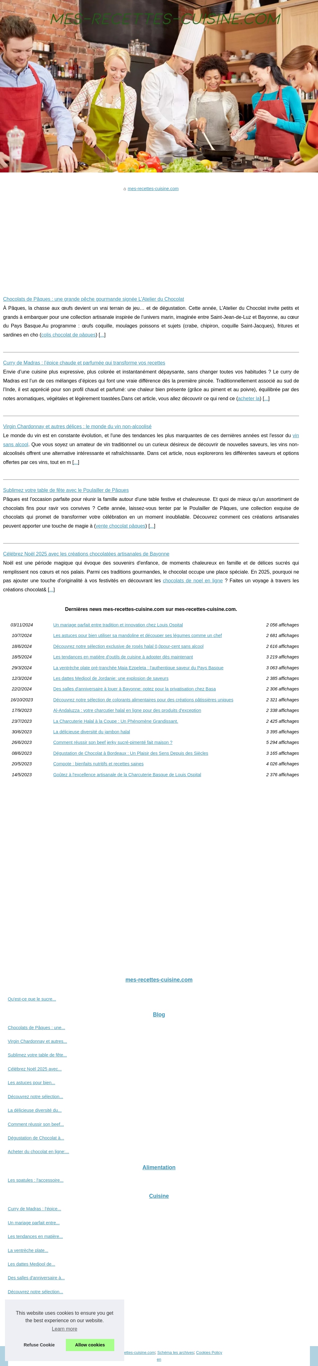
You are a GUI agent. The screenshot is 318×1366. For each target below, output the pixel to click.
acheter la (249, 398)
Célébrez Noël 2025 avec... (35, 1068)
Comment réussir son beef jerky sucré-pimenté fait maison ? (112, 742)
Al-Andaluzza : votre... (30, 1305)
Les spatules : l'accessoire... (36, 1180)
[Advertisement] (151, 238)
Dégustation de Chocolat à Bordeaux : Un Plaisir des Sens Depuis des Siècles (130, 753)
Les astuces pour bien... (31, 1082)
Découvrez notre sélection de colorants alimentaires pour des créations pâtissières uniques (143, 700)
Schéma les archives (175, 1352)
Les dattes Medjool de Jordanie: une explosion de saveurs (110, 678)
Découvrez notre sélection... (35, 1096)
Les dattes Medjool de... (31, 1264)
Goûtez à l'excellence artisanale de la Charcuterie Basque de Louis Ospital (127, 774)
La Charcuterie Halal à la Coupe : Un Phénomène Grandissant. (115, 721)
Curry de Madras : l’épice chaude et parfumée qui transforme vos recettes (84, 362)
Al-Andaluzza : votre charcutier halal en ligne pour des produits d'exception (127, 710)
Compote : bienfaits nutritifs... (37, 1333)
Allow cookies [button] (90, 1344)
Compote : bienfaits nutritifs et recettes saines (98, 764)
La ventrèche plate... (28, 1250)
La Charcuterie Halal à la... (34, 1319)
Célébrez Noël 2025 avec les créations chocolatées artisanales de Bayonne (86, 554)
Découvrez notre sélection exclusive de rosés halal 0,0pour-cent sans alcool (128, 646)
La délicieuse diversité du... (35, 1110)
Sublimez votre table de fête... (37, 1054)
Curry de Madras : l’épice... (34, 1208)
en (159, 1359)
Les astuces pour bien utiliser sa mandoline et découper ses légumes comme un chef (137, 635)
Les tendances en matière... (35, 1236)
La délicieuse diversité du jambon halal (91, 732)
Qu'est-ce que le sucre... (32, 999)
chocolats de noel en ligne (193, 580)
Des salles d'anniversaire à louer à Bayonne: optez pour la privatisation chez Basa (134, 689)
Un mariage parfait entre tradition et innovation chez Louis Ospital (118, 625)
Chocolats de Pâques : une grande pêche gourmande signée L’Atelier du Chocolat (93, 299)
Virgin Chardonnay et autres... (37, 1041)
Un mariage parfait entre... (34, 1222)
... (102, 334)
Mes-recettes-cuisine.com (132, 1352)
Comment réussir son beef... (36, 1124)
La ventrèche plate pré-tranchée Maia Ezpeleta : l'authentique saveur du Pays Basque (138, 668)
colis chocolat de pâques (68, 334)
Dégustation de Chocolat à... (36, 1137)
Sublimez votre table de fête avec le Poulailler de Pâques (66, 490)
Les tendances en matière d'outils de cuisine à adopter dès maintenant (123, 657)
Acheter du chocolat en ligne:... (38, 1151)
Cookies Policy (209, 1352)
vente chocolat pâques (120, 526)
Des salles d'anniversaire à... (36, 1277)
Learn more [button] (64, 1329)
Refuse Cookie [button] (39, 1344)
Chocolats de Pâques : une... (36, 1027)
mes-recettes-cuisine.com (153, 188)
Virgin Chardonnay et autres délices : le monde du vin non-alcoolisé (77, 426)
